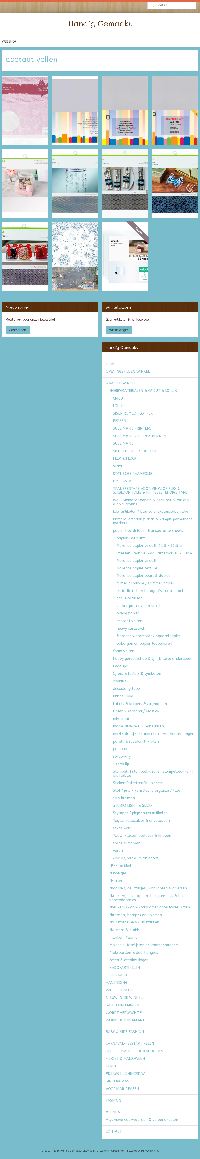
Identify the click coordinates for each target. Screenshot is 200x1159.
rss (96, 1150)
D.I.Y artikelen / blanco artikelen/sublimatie (150, 511)
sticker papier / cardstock (139, 606)
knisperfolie (123, 696)
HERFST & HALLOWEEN (125, 1058)
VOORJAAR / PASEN (122, 1089)
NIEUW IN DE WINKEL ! (125, 997)
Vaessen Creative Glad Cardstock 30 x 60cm (154, 553)
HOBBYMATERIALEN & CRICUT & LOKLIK (143, 391)
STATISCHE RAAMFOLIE (132, 473)
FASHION (113, 1100)
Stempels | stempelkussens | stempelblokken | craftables (153, 773)
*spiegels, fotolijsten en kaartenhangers (144, 945)
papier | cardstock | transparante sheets (148, 530)
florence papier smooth (137, 560)
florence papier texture (137, 568)
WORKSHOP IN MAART (125, 1020)
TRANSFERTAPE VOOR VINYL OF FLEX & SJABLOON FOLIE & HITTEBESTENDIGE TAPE (150, 491)
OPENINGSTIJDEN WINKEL (128, 371)
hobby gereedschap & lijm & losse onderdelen (152, 658)
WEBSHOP (9, 41)
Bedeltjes (121, 666)
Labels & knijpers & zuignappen (140, 704)
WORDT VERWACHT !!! (124, 1013)
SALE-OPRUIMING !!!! (124, 1005)
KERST (111, 1066)
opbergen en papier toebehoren (144, 643)
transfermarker (126, 843)
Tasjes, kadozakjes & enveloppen (141, 820)
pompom (120, 749)
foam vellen (123, 651)
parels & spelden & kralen (136, 741)
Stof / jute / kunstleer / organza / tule (146, 790)
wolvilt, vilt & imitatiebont (136, 858)
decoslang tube (126, 688)
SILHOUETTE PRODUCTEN (134, 451)
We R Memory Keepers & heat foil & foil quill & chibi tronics (152, 502)
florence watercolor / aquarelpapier (148, 636)
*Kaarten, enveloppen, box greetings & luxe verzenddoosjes (147, 898)
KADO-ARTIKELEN (124, 967)
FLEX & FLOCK (124, 458)
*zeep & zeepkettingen (128, 960)
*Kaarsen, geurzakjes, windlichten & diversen (148, 888)
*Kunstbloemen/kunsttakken (134, 922)
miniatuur (121, 719)
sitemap (87, 1150)
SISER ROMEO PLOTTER (133, 413)
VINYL (118, 466)
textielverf (122, 828)
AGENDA (113, 1112)
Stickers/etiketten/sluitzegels (138, 783)
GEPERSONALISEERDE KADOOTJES (134, 1051)
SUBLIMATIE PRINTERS (132, 428)
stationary (122, 756)
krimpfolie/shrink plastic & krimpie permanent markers (152, 521)
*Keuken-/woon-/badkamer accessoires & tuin (149, 907)
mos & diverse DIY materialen (138, 726)
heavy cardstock (131, 628)
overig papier (128, 613)
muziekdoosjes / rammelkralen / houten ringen (153, 734)
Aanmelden (17, 330)
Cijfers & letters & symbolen (137, 673)
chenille (120, 681)
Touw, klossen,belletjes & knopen (142, 835)
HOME (111, 364)
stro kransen (124, 798)
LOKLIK (119, 406)
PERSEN (119, 421)
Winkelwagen (119, 330)
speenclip (121, 764)
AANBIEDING (116, 982)
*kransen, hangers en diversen (135, 915)
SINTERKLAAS (117, 1081)
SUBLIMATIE (123, 443)
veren (118, 850)
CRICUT (119, 398)
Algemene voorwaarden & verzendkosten (142, 1120)
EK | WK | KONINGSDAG (125, 1074)
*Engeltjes (117, 873)
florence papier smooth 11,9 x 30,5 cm (150, 545)
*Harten (116, 881)
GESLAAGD (118, 975)
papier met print (131, 538)
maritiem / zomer (124, 937)
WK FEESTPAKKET (121, 990)
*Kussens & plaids (124, 930)
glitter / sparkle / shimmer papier (145, 583)
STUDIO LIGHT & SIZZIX (133, 805)
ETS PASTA (122, 481)
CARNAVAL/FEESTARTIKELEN (130, 1043)
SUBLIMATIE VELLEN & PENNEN (139, 436)
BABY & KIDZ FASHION (125, 1032)
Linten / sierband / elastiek (136, 711)
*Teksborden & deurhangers (133, 952)
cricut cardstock (130, 598)
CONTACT (114, 1131)
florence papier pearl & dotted (144, 575)
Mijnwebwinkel (150, 1150)
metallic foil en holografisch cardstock (150, 591)
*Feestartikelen (122, 866)
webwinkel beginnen (112, 1150)
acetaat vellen (129, 621)
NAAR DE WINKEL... (122, 383)
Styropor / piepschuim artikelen (140, 813)
